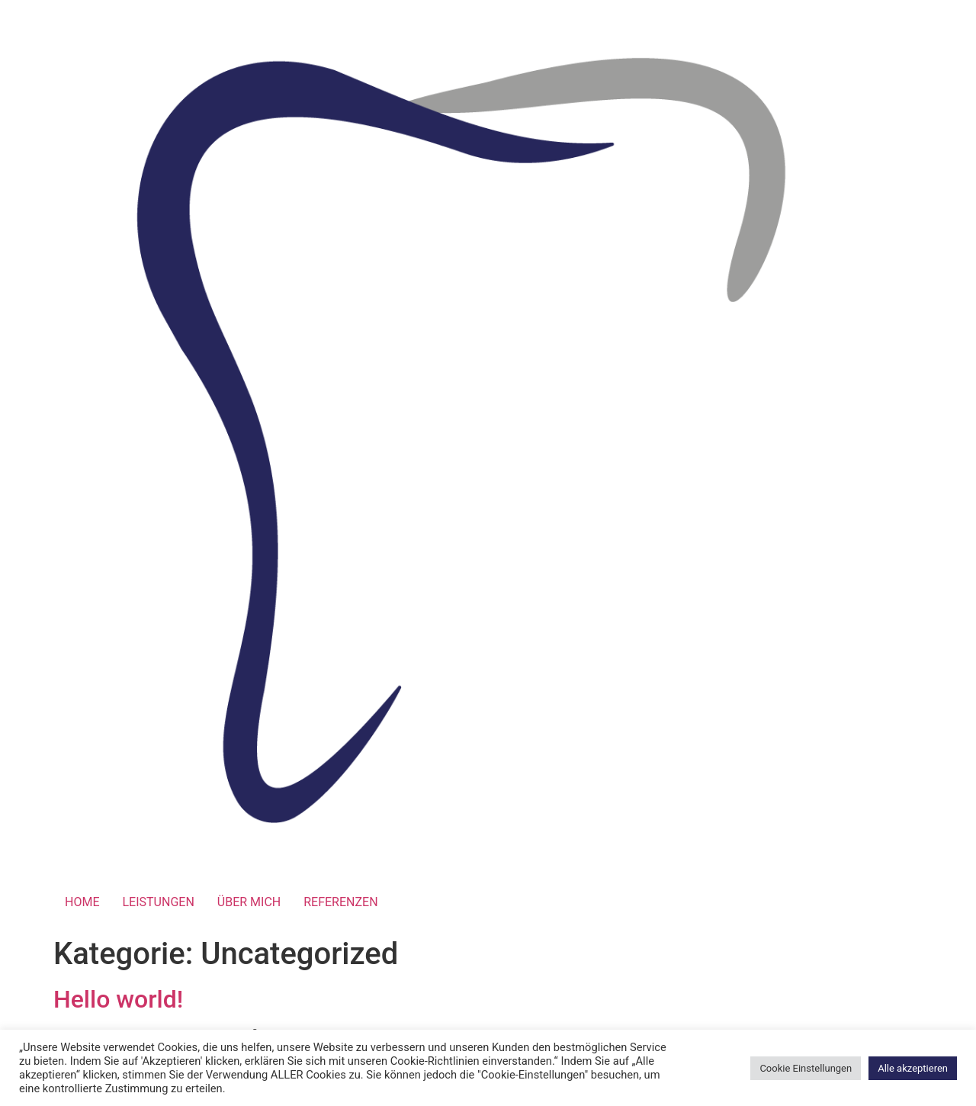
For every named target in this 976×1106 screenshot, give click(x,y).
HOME (82, 902)
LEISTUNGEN (158, 902)
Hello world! (118, 999)
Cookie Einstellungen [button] (805, 1068)
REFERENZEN (340, 902)
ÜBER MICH (249, 902)
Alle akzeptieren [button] (913, 1068)
